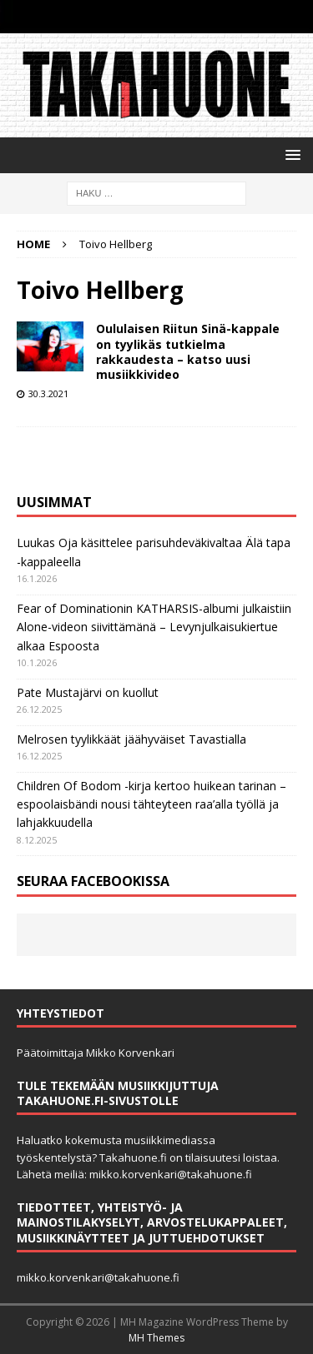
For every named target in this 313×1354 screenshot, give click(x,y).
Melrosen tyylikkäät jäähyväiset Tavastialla (131, 739)
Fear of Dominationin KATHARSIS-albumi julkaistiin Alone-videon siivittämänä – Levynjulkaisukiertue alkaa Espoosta (154, 627)
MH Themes (156, 1338)
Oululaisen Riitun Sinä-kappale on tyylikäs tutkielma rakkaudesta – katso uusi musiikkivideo (188, 351)
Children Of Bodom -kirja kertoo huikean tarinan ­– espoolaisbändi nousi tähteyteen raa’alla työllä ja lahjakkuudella (151, 804)
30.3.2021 (48, 393)
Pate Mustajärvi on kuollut (88, 692)
